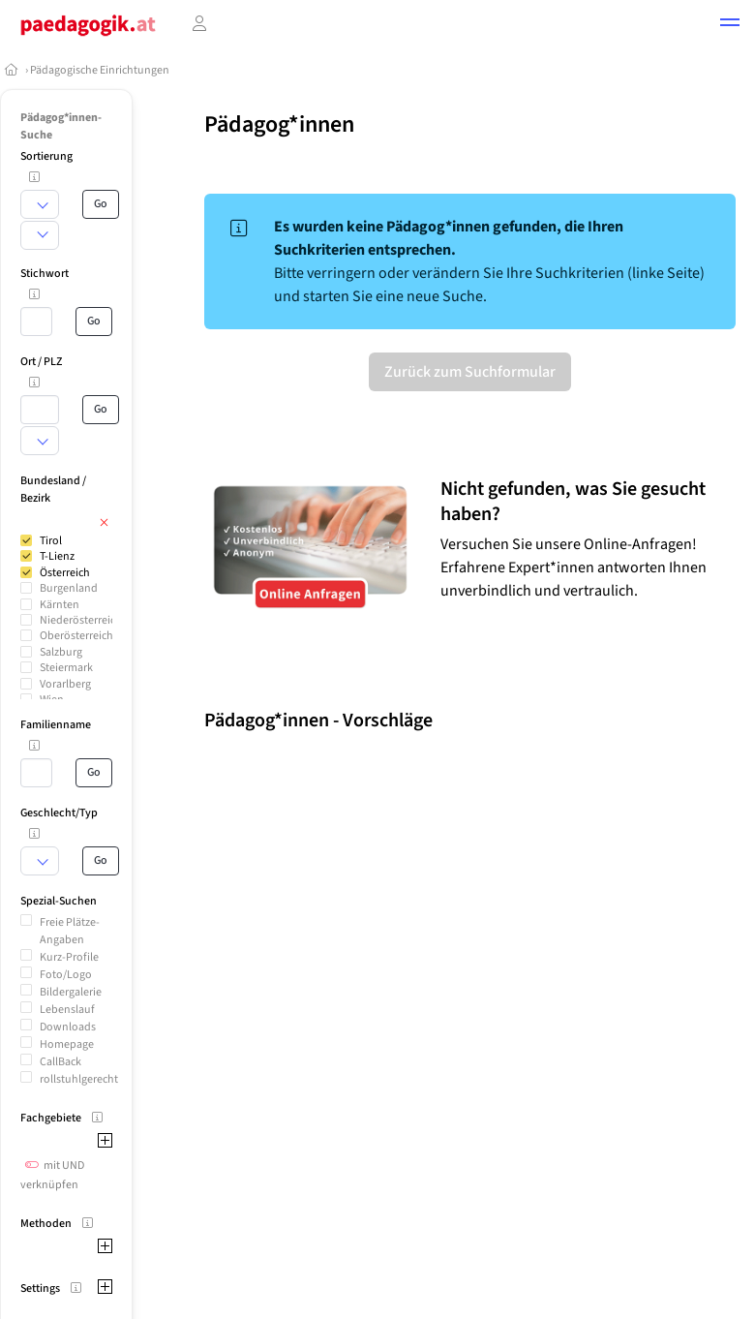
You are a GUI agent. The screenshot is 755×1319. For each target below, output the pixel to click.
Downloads (68, 1027)
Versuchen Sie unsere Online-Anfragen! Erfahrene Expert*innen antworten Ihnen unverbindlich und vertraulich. (573, 567)
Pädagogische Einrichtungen (99, 70)
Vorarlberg (65, 684)
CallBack (60, 1062)
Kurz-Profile (69, 957)
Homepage (67, 1044)
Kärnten (59, 605)
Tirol (51, 541)
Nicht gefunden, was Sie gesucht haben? (573, 501)
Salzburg (61, 652)
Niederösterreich (81, 620)
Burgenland (69, 588)
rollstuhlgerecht (79, 1079)
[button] (729, 25)
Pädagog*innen (279, 124)
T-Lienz (57, 556)
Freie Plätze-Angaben (70, 931)
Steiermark (66, 668)
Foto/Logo (66, 974)
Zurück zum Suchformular (470, 372)
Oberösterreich (76, 636)
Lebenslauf (67, 1009)
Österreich (65, 573)
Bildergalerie (71, 992)
